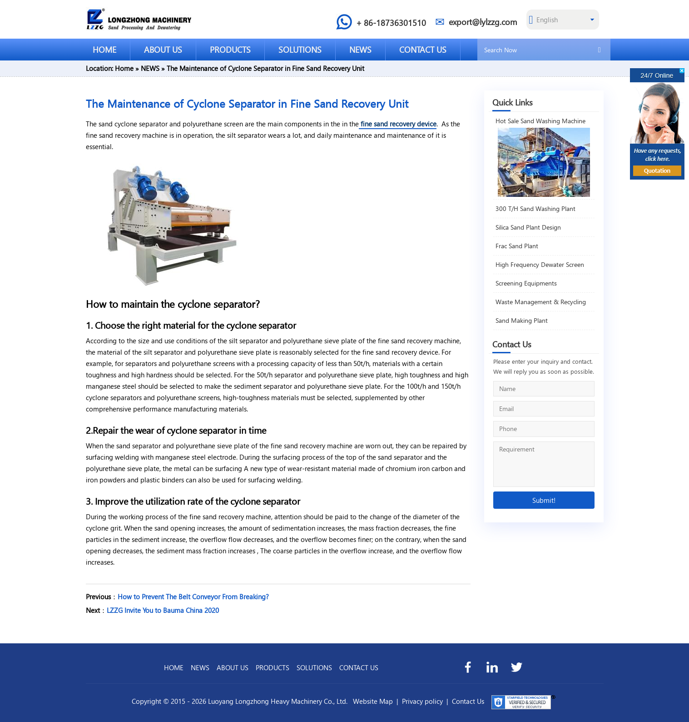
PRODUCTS (230, 49)
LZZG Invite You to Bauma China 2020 (163, 610)
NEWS (360, 49)
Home (124, 68)
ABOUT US (163, 49)
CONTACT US (422, 49)
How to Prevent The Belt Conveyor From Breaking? (193, 596)
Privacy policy (422, 701)
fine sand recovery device (397, 123)
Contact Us (468, 701)
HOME (104, 49)
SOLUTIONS (300, 49)
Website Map (373, 701)
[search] (599, 49)
